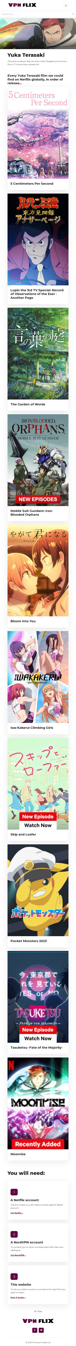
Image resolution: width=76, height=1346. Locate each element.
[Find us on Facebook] (34, 1330)
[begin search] (73, 14)
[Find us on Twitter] (41, 1330)
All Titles (38, 1311)
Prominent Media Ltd (41, 1342)
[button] (65, 5)
